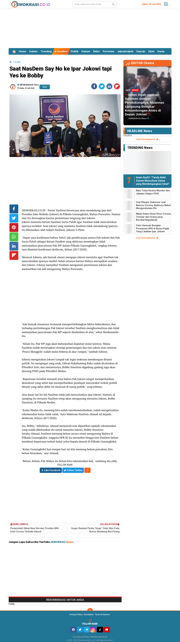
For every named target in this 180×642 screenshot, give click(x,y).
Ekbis (96, 51)
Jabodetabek (125, 51)
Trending (46, 51)
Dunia (161, 51)
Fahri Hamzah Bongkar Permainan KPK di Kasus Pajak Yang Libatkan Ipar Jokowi (152, 228)
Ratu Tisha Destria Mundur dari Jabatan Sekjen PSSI (153, 192)
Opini (151, 51)
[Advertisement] (90, 27)
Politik (74, 51)
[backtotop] (90, 611)
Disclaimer (89, 614)
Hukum (85, 51)
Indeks (33, 51)
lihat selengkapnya (147, 139)
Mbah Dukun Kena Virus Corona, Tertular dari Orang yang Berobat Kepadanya (153, 216)
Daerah (140, 51)
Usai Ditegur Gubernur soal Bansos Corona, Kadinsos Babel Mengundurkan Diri (153, 205)
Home (22, 51)
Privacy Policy (75, 614)
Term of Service (102, 614)
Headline (61, 51)
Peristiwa (108, 51)
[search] (94, 4)
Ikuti (45, 86)
